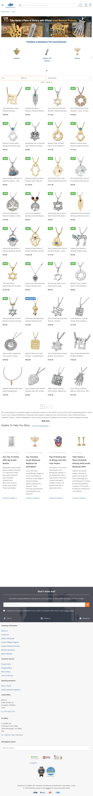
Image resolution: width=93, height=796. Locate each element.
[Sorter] (69, 78)
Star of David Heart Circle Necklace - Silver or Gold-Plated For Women (79, 109)
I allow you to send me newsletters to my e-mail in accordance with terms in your (40, 611)
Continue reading (10, 498)
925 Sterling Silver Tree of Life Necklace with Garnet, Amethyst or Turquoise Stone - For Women (79, 179)
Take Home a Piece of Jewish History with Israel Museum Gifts (81, 462)
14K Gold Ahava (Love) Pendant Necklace (10, 109)
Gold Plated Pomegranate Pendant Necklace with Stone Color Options (34, 319)
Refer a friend (6, 686)
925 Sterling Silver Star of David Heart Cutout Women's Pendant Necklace (57, 284)
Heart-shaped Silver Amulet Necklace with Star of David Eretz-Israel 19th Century (35, 389)
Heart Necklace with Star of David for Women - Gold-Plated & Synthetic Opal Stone (57, 249)
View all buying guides (41, 426)
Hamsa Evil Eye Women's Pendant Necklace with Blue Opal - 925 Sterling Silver (12, 249)
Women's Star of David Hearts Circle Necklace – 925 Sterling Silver (78, 284)
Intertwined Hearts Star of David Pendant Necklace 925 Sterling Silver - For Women (57, 214)
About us (4, 631)
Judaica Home (5, 12)
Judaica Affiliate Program (10, 642)
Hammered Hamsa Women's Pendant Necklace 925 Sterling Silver (35, 109)
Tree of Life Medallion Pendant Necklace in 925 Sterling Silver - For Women (12, 214)
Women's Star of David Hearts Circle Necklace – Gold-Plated (56, 144)
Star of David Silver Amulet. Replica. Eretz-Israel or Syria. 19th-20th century (57, 354)
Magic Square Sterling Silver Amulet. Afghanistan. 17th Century (57, 389)
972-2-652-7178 (9, 711)
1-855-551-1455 (9, 735)
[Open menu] (2, 5)
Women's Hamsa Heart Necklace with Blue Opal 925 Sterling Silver (11, 144)
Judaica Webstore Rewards (10, 690)
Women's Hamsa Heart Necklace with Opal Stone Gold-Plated (79, 144)
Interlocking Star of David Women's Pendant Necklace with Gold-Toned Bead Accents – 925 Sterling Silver (13, 319)
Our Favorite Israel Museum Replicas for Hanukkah (33, 462)
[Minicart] (90, 5)
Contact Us (5, 635)
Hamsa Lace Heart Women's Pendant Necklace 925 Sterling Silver (35, 284)
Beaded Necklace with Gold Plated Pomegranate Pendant (12, 389)
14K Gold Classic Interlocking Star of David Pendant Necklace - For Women (12, 284)
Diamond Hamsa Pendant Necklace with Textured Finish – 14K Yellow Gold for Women (35, 179)
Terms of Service (7, 676)
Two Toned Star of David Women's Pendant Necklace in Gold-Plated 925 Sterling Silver (57, 109)
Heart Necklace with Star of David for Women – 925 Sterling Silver (12, 179)
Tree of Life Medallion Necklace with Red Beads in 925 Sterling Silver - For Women (35, 214)
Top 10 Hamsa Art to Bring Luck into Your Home (57, 460)
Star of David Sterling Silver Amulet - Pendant (57, 319)
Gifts (13, 12)
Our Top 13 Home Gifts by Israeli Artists (11, 460)
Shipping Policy (6, 668)
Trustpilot (33, 763)
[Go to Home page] (10, 5)
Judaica (48, 788)
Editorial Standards (8, 650)
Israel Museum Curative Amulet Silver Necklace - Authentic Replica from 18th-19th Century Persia (79, 319)
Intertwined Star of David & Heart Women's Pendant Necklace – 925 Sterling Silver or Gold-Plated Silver (35, 144)
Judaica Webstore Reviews (10, 646)
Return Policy (6, 672)
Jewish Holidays (6, 654)
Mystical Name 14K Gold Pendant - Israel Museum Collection (34, 354)
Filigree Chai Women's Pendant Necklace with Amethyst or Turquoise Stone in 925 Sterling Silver (80, 249)
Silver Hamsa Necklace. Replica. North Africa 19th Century (79, 389)
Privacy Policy (69, 611)
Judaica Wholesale (7, 638)
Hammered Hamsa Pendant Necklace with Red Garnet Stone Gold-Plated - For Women (80, 214)
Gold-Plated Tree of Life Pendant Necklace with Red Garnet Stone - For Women (57, 179)
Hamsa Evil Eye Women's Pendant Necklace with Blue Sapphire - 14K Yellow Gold (35, 249)
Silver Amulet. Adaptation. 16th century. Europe (12, 354)
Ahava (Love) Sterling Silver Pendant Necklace (80, 354)
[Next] (91, 57)
